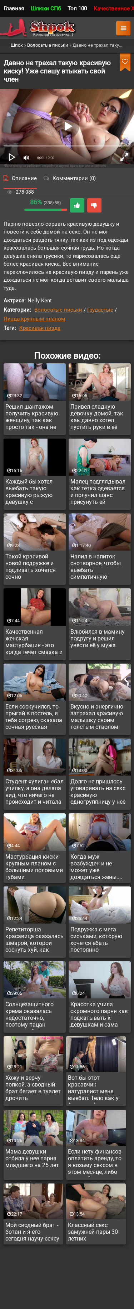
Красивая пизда (39, 328)
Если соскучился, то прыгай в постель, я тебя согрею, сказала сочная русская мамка (33, 717)
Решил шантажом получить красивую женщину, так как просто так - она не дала (31, 418)
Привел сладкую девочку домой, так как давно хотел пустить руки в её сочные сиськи (96, 418)
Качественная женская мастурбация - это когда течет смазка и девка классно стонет (34, 643)
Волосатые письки (58, 310)
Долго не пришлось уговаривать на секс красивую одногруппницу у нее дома (97, 792)
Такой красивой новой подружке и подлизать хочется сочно (30, 566)
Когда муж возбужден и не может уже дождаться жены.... (96, 866)
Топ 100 (77, 8)
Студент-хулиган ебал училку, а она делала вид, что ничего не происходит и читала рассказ (34, 792)
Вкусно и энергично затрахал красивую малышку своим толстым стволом (96, 716)
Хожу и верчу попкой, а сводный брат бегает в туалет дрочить (33, 1087)
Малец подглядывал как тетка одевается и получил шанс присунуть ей (97, 491)
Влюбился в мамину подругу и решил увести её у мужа (97, 638)
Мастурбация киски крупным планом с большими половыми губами (34, 866)
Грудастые (100, 310)
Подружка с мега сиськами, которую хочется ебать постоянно (96, 939)
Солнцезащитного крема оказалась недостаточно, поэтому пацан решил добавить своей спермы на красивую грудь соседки (29, 1015)
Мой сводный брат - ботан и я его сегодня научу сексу (32, 1232)
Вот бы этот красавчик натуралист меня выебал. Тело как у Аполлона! (93, 1089)
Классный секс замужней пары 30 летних (93, 1232)
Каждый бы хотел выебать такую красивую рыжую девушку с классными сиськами (34, 492)
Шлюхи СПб (46, 8)
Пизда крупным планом (34, 319)
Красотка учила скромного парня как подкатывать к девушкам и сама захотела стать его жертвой (99, 1015)
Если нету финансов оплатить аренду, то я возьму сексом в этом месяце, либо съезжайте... (94, 1162)
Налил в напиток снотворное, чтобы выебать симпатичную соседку (95, 567)
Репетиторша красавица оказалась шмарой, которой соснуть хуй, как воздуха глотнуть (34, 940)
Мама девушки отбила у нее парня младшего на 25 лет (32, 1158)
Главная (14, 8)
